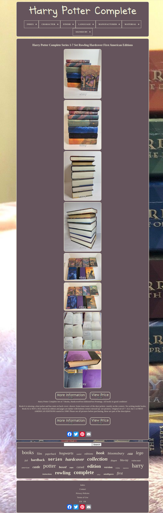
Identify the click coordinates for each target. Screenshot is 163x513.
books (28, 452)
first (120, 473)
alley (98, 474)
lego (139, 452)
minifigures (109, 474)
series (55, 459)
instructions (47, 474)
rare (71, 467)
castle (36, 467)
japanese (126, 468)
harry (138, 466)
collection (97, 459)
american (25, 467)
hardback (38, 460)
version (108, 467)
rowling (63, 472)
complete (84, 472)
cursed (80, 467)
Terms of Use (82, 497)
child (130, 454)
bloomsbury (116, 453)
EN (80, 501)
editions (89, 453)
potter (49, 466)
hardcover (74, 459)
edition (94, 466)
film (39, 453)
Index (82, 485)
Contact (82, 489)
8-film (118, 468)
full (26, 460)
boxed (62, 467)
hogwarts (66, 453)
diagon (114, 460)
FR (85, 501)
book (100, 453)
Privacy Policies (82, 493)
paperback (50, 454)
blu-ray (124, 460)
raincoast (136, 460)
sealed (79, 454)
